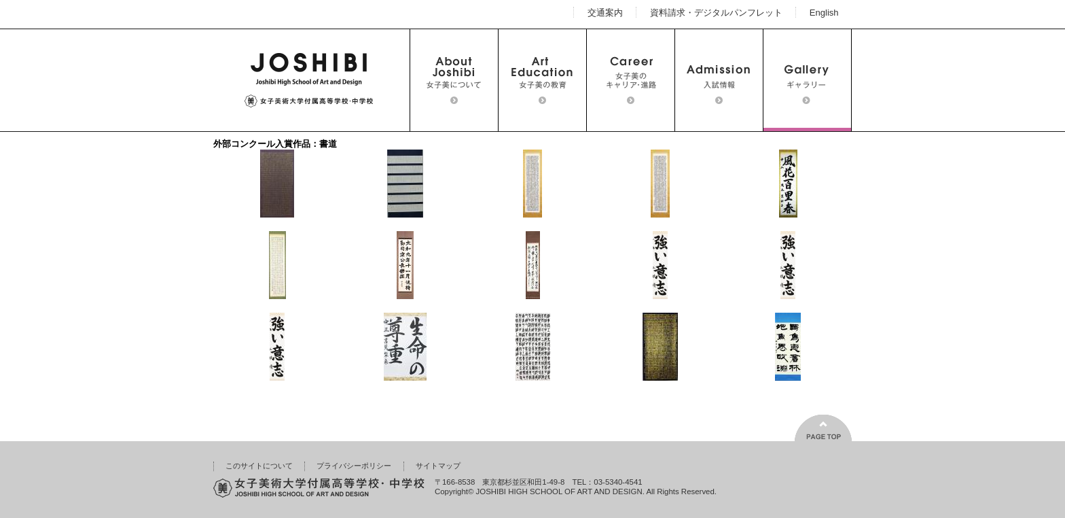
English (824, 12)
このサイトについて (259, 466)
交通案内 (605, 12)
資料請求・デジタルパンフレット (716, 12)
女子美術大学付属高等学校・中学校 (308, 80)
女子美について (454, 80)
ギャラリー (807, 80)
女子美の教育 (542, 80)
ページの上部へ (823, 428)
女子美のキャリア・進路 (630, 80)
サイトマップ (438, 466)
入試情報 (719, 80)
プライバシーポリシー (354, 466)
